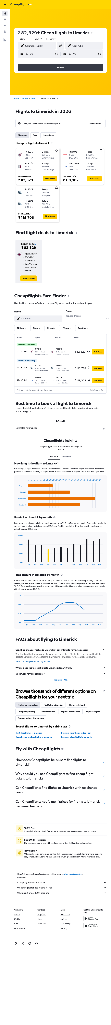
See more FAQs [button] (60, 680)
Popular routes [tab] (48, 711)
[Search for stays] (5, 19)
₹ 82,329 (27, 32)
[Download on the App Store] (91, 928)
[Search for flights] (5, 13)
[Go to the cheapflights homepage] (21, 4)
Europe (25, 98)
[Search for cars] (5, 25)
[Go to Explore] (5, 31)
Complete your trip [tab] (26, 711)
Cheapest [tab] (22, 135)
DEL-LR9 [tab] (54, 456)
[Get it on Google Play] (91, 921)
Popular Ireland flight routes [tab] (31, 718)
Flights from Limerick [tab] (53, 705)
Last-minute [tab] (48, 135)
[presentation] (92, 33)
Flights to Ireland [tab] (77, 705)
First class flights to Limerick (29, 733)
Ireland (33, 98)
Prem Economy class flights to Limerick (34, 737)
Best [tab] (35, 135)
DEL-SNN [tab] (60, 421)
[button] (5, 4)
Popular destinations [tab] (70, 711)
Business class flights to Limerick (76, 733)
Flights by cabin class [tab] (28, 705)
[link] (28, 278)
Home (16, 98)
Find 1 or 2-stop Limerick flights (32, 661)
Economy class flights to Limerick (76, 737)
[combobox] (52, 38)
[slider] (107, 319)
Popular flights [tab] (93, 711)
